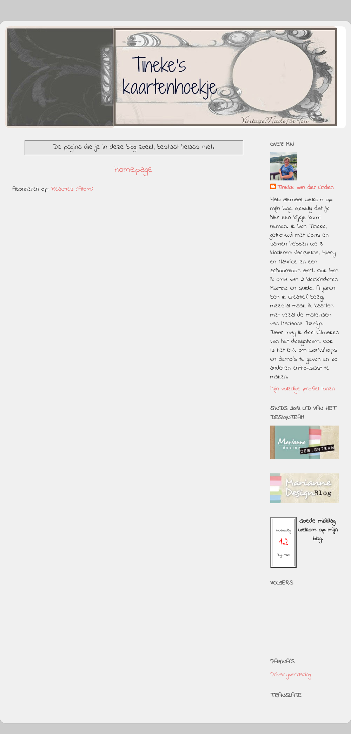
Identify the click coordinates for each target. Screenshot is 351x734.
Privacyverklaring (290, 674)
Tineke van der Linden (305, 188)
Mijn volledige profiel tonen (302, 389)
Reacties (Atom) (72, 189)
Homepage (133, 170)
